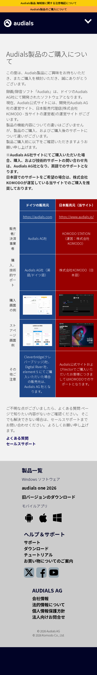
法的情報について (48, 605)
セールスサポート (21, 443)
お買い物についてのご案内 (48, 561)
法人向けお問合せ (48, 617)
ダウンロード (36, 548)
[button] (67, 21)
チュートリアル (38, 555)
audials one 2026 (39, 488)
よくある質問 (17, 438)
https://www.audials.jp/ (76, 216)
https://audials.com (37, 216)
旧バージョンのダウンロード (48, 497)
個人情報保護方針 (48, 611)
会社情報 (40, 598)
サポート (32, 542)
